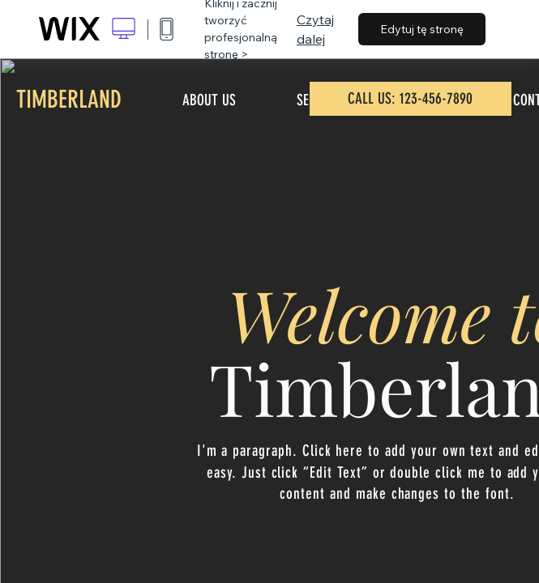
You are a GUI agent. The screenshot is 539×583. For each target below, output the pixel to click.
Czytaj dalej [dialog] (315, 29)
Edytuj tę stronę (422, 29)
